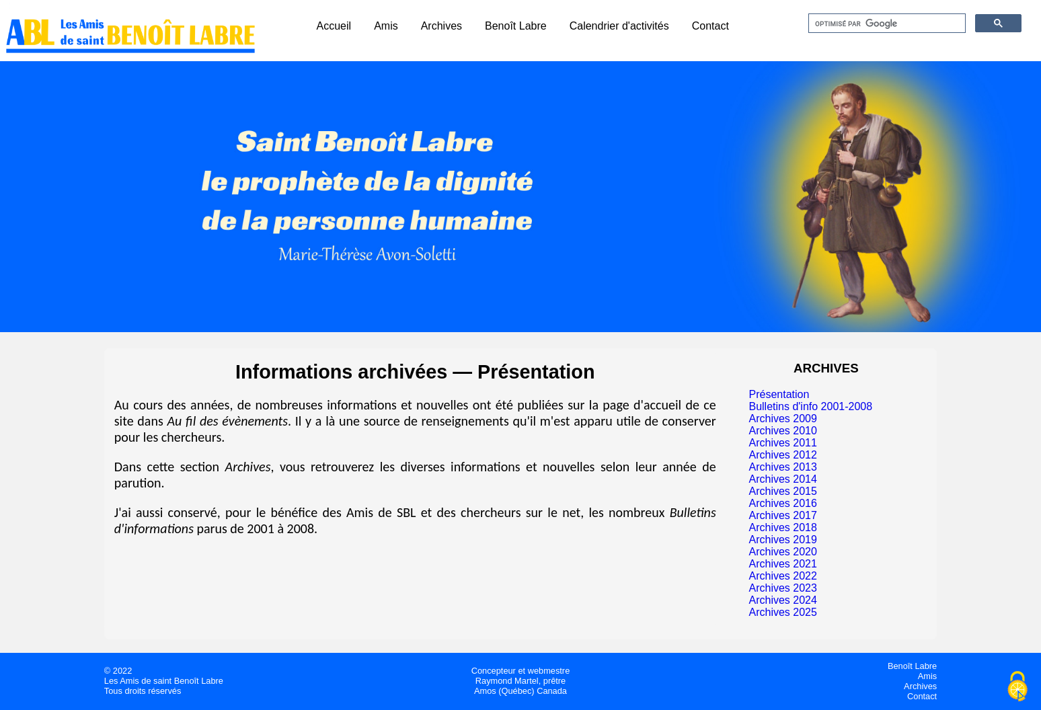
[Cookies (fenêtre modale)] (1017, 687)
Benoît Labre (516, 26)
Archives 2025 (782, 612)
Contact (710, 26)
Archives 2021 (782, 563)
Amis (386, 26)
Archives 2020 (782, 551)
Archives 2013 (782, 467)
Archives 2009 (782, 418)
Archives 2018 (782, 527)
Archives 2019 (782, 539)
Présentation (778, 394)
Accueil (334, 26)
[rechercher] (885, 23)
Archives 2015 (782, 491)
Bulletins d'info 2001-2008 (810, 406)
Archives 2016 (782, 503)
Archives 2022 (782, 576)
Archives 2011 (782, 442)
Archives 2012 (782, 455)
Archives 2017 (782, 515)
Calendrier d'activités (619, 26)
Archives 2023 (782, 588)
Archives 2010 (782, 430)
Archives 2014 (782, 479)
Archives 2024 (782, 600)
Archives (441, 26)
